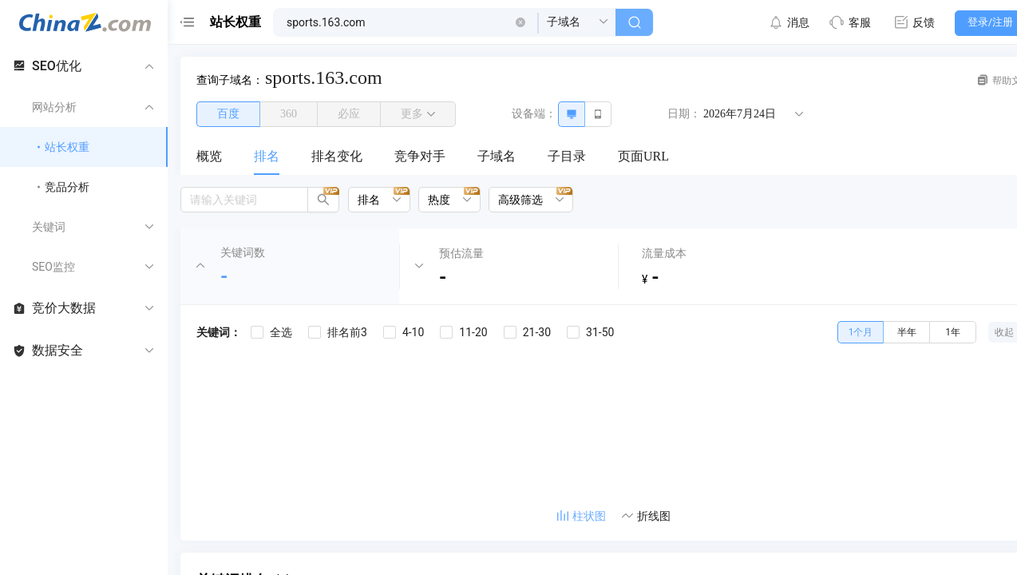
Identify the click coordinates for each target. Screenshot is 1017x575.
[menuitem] (209, 157)
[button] (520, 22)
